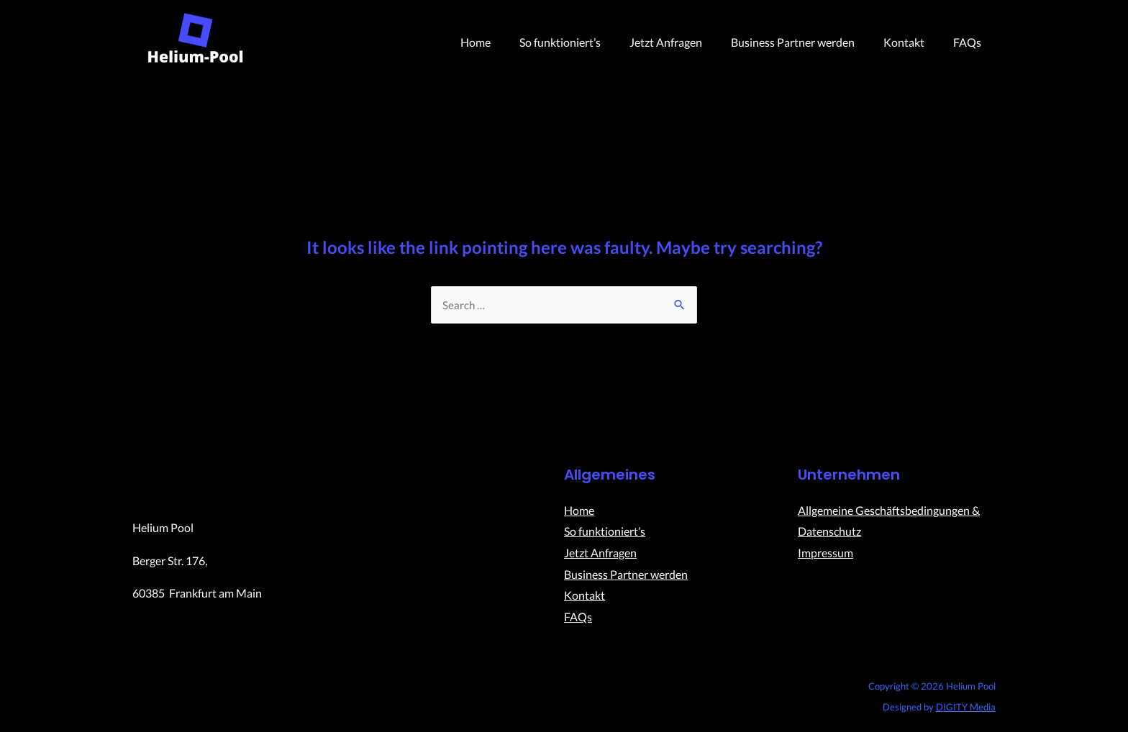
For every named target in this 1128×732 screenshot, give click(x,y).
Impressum (825, 553)
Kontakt (912, 42)
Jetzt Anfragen (686, 42)
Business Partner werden (807, 42)
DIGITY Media (966, 707)
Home (507, 42)
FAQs (970, 42)
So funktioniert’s (586, 42)
